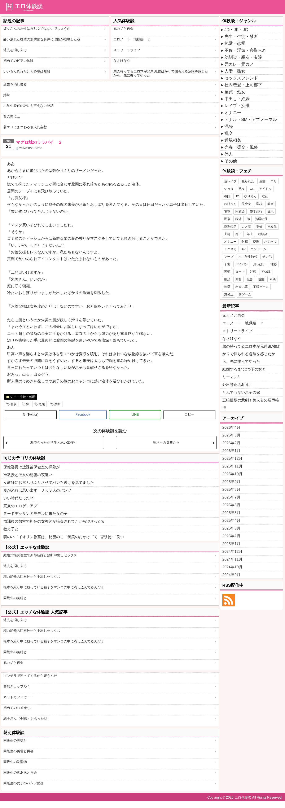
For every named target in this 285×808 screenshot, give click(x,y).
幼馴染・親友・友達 (243, 57)
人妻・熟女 (234, 71)
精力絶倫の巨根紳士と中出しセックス (31, 576)
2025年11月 (232, 466)
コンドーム (258, 249)
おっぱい (259, 264)
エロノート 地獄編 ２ (131, 39)
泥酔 (228, 126)
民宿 (227, 219)
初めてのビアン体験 (18, 60)
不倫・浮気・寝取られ (245, 50)
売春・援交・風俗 (241, 147)
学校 (259, 204)
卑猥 (272, 279)
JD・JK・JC (236, 29)
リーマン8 (231, 377)
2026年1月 (231, 451)
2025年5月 (231, 513)
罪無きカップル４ (16, 686)
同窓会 (240, 211)
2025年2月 (231, 536)
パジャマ (270, 241)
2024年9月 (231, 575)
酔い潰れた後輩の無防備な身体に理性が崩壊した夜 (41, 39)
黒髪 (227, 271)
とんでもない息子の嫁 (241, 392)
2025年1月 (231, 544)
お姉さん (230, 204)
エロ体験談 (242, 797)
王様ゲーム (261, 287)
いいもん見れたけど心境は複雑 (26, 71)
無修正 (228, 294)
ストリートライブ (126, 50)
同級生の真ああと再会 (20, 772)
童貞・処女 (234, 91)
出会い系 (241, 287)
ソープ (228, 256)
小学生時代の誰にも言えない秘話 (28, 105)
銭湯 (238, 219)
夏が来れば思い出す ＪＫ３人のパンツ (37, 490)
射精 (245, 241)
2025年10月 (232, 474)
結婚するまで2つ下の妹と (244, 369)
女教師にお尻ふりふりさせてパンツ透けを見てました (48, 482)
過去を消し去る (15, 50)
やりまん (250, 196)
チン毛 (267, 256)
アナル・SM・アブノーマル (250, 119)
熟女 (241, 188)
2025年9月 (231, 482)
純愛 (227, 287)
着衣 (13, 404)
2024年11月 (232, 559)
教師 (227, 196)
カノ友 (246, 226)
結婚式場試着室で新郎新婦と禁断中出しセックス (40, 555)
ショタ (228, 188)
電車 (227, 211)
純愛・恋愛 (234, 43)
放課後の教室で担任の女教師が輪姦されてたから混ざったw (53, 521)
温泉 (270, 211)
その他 (230, 161)
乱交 (228, 133)
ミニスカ (230, 249)
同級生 (272, 226)
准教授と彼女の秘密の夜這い (27, 475)
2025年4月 (231, 520)
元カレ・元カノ (239, 64)
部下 (238, 234)
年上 (250, 234)
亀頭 (42, 404)
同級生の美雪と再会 (18, 751)
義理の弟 (230, 226)
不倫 (259, 226)
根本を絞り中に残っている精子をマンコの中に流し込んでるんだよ (53, 587)
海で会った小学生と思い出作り (53, 442)
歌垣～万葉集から (166, 442)
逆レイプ (230, 181)
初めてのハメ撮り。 (18, 708)
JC (237, 196)
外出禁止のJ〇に (236, 385)
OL (252, 188)
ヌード (240, 271)
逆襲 (261, 279)
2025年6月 (231, 505)
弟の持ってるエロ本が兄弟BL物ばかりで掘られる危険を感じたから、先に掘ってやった (160, 73)
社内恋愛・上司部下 (243, 85)
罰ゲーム (244, 294)
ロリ (274, 181)
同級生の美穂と (15, 598)
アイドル (265, 188)
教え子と (10, 529)
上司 (227, 234)
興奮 (238, 279)
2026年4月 (231, 427)
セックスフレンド (241, 78)
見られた (248, 181)
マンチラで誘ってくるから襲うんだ (30, 675)
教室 (270, 204)
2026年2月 (231, 443)
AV (244, 249)
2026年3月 (231, 435)
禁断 (57, 404)
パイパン (241, 264)
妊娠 (253, 271)
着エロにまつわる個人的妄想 (25, 127)
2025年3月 (231, 528)
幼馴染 (262, 234)
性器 (274, 264)
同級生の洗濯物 (15, 762)
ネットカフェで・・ (18, 697)
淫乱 (265, 196)
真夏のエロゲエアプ (20, 506)
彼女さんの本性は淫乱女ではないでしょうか (36, 28)
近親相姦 (232, 140)
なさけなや (121, 60)
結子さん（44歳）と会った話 (25, 718)
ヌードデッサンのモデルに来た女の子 (35, 513)
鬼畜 (250, 279)
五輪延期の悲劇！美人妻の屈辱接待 (250, 404)
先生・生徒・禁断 (22, 397)
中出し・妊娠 (237, 98)
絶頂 (227, 279)
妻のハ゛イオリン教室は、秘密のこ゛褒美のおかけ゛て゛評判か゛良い (63, 537)
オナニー (232, 112)
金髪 (262, 181)
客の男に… (11, 116)
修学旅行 (256, 211)
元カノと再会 (123, 28)
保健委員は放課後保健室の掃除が (31, 467)
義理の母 (261, 219)
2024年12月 (232, 551)
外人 (228, 154)
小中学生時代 (247, 256)
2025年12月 (232, 458)
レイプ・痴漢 (237, 105)
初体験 (266, 271)
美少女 (246, 204)
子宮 (227, 264)
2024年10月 (232, 567)
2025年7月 (231, 497)
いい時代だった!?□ (19, 498)
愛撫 (256, 241)
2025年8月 (231, 489)
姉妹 (6, 95)
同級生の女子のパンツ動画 (23, 783)
